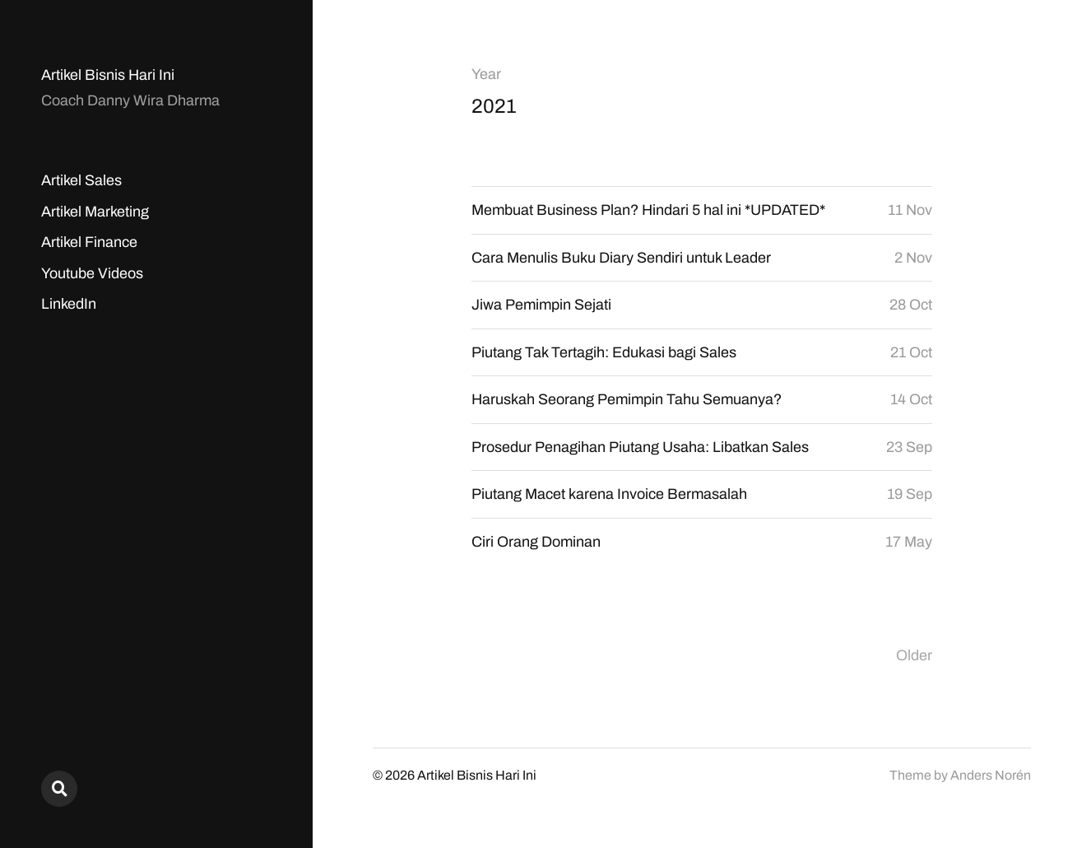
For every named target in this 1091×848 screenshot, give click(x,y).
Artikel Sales (81, 180)
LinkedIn (68, 304)
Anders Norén (990, 775)
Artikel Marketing (95, 211)
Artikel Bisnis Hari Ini (107, 75)
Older (914, 655)
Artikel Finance (89, 242)
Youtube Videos (92, 273)
